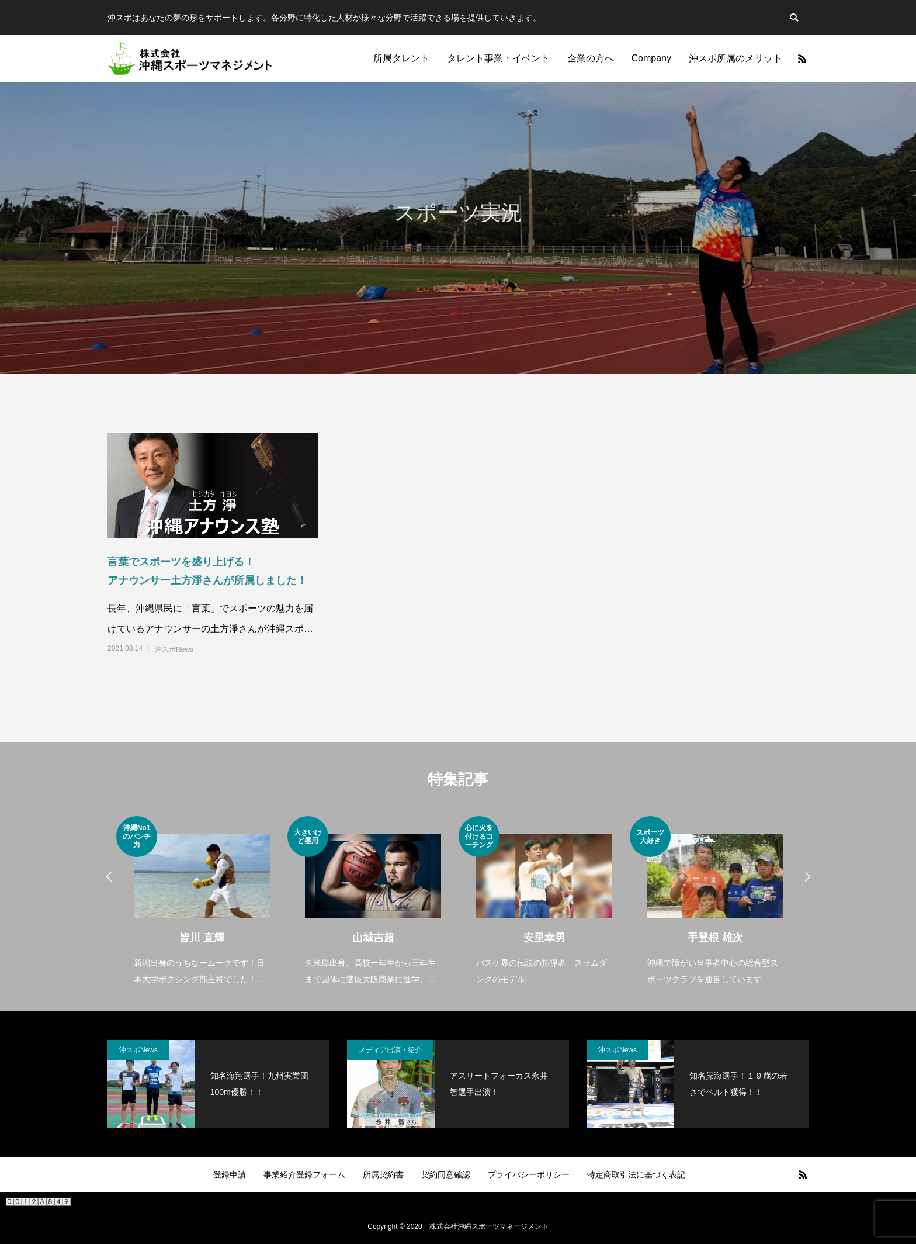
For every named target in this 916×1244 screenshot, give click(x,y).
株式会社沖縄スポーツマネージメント (489, 1226)
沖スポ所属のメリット (735, 58)
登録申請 (229, 1174)
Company (651, 58)
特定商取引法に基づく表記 (636, 1174)
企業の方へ (590, 58)
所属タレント (401, 58)
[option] (202, 901)
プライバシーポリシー (529, 1174)
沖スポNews (174, 649)
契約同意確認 (445, 1174)
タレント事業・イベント (498, 58)
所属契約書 (383, 1174)
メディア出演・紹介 (390, 1050)
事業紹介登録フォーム (304, 1174)
